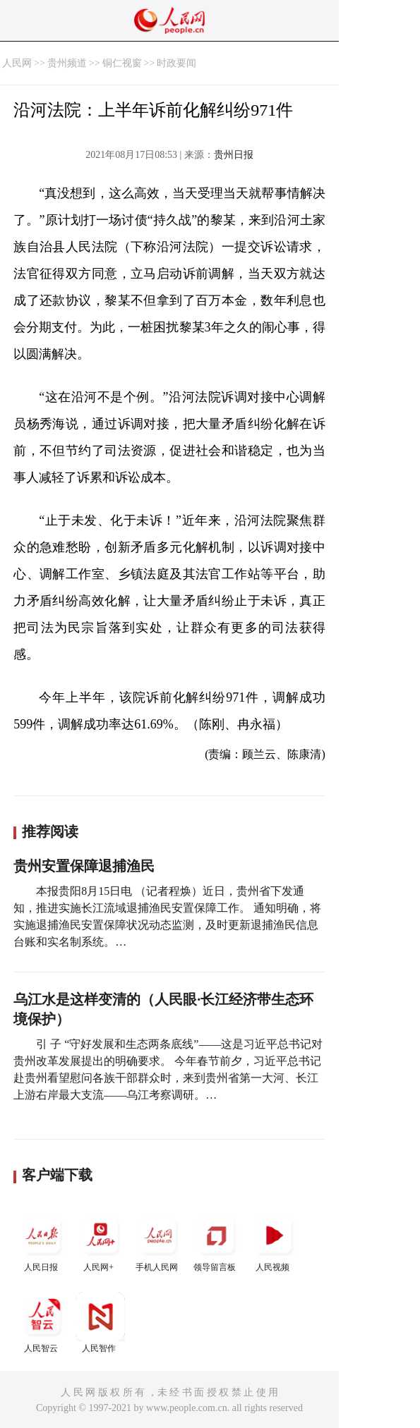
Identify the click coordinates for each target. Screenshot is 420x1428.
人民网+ (100, 1241)
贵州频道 (67, 63)
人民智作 (100, 1322)
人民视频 (274, 1241)
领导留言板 (216, 1241)
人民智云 (42, 1322)
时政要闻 (176, 63)
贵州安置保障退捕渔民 (84, 866)
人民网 (17, 63)
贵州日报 (233, 154)
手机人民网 (158, 1241)
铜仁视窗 (122, 63)
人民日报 (42, 1241)
